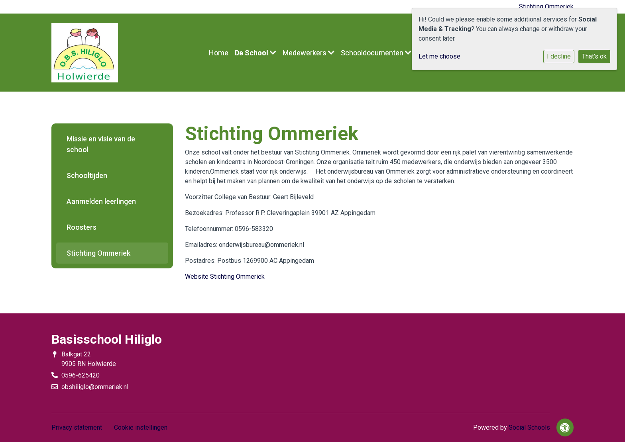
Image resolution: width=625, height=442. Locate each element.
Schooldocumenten (376, 53)
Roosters (81, 227)
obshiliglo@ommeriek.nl (94, 387)
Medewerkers (308, 53)
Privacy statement (76, 427)
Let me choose (439, 56)
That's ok (594, 56)
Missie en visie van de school (101, 144)
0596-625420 (80, 375)
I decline (559, 56)
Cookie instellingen (140, 427)
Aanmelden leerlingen (101, 201)
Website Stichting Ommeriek (225, 276)
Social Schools (529, 427)
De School (255, 53)
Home (218, 53)
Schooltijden (87, 175)
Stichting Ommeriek (546, 6)
